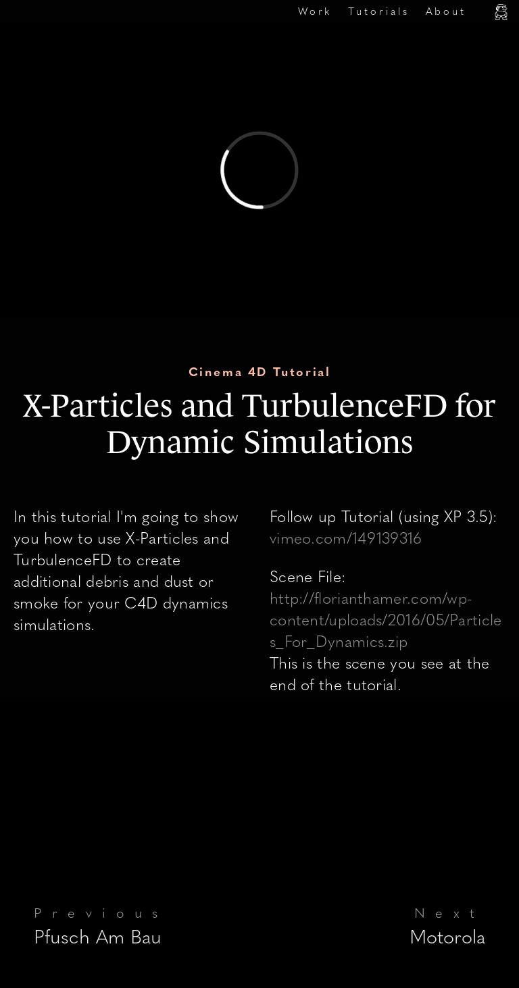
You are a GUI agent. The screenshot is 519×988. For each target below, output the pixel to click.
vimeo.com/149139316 (346, 540)
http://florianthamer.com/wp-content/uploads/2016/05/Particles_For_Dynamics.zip (386, 621)
